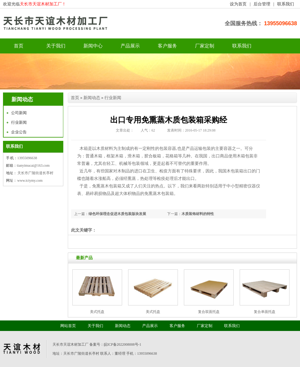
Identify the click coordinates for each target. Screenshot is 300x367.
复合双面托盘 (209, 312)
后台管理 (262, 4)
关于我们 (55, 45)
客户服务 (167, 45)
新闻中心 (93, 45)
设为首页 (238, 4)
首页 (75, 98)
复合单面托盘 (264, 312)
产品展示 (130, 45)
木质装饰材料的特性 (198, 214)
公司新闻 (19, 113)
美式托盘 (97, 312)
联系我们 (285, 4)
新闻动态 (91, 98)
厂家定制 (204, 45)
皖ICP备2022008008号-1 (122, 344)
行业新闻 (19, 122)
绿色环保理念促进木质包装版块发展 (117, 214)
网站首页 (68, 325)
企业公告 (19, 132)
